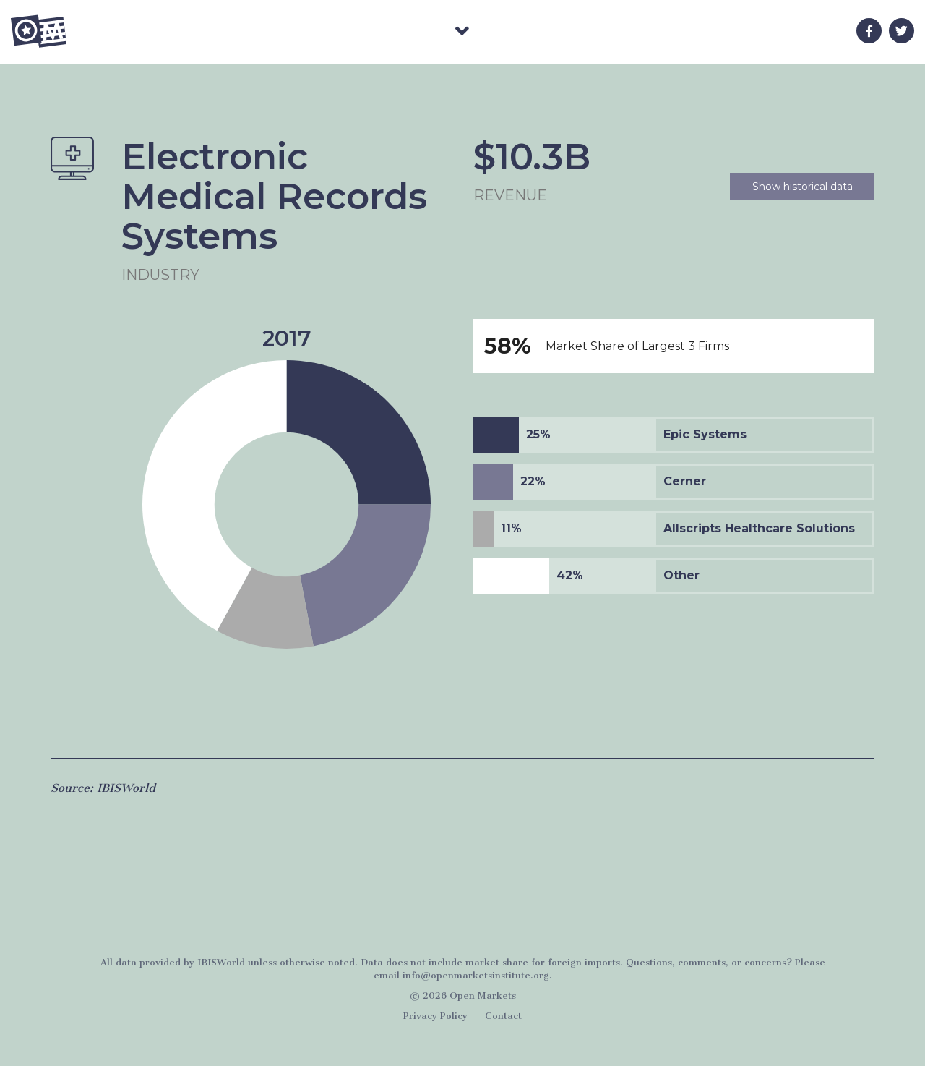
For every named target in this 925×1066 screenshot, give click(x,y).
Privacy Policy (435, 1015)
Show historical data (802, 186)
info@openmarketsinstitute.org (476, 975)
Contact (503, 1015)
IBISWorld (126, 788)
